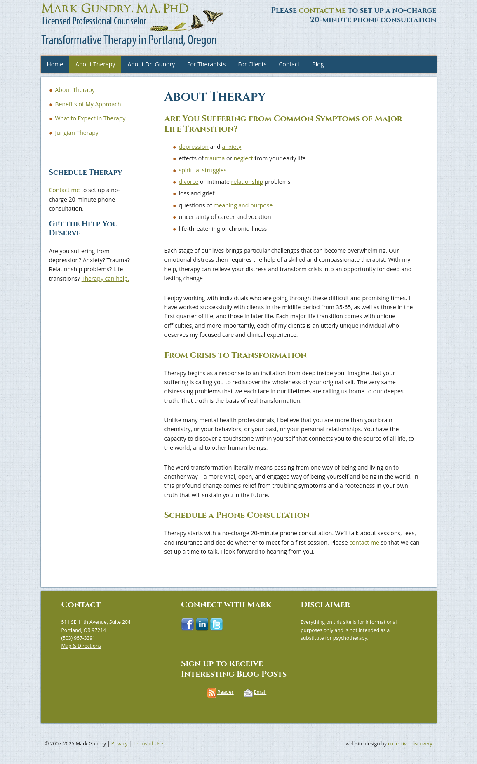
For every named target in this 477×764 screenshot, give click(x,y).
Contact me (64, 190)
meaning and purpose (243, 205)
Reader (225, 692)
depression (194, 146)
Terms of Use (148, 743)
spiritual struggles (203, 170)
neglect (243, 158)
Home (55, 64)
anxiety (231, 146)
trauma (215, 158)
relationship (247, 182)
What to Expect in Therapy (90, 118)
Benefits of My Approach (88, 104)
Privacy (119, 743)
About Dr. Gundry (151, 64)
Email (260, 692)
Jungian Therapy (77, 132)
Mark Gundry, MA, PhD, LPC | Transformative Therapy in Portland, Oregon (65, 24)
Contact (289, 64)
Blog (318, 64)
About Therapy (95, 64)
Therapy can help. (105, 278)
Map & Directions (81, 645)
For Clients (252, 64)
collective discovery (410, 743)
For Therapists (206, 64)
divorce (189, 182)
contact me (322, 10)
